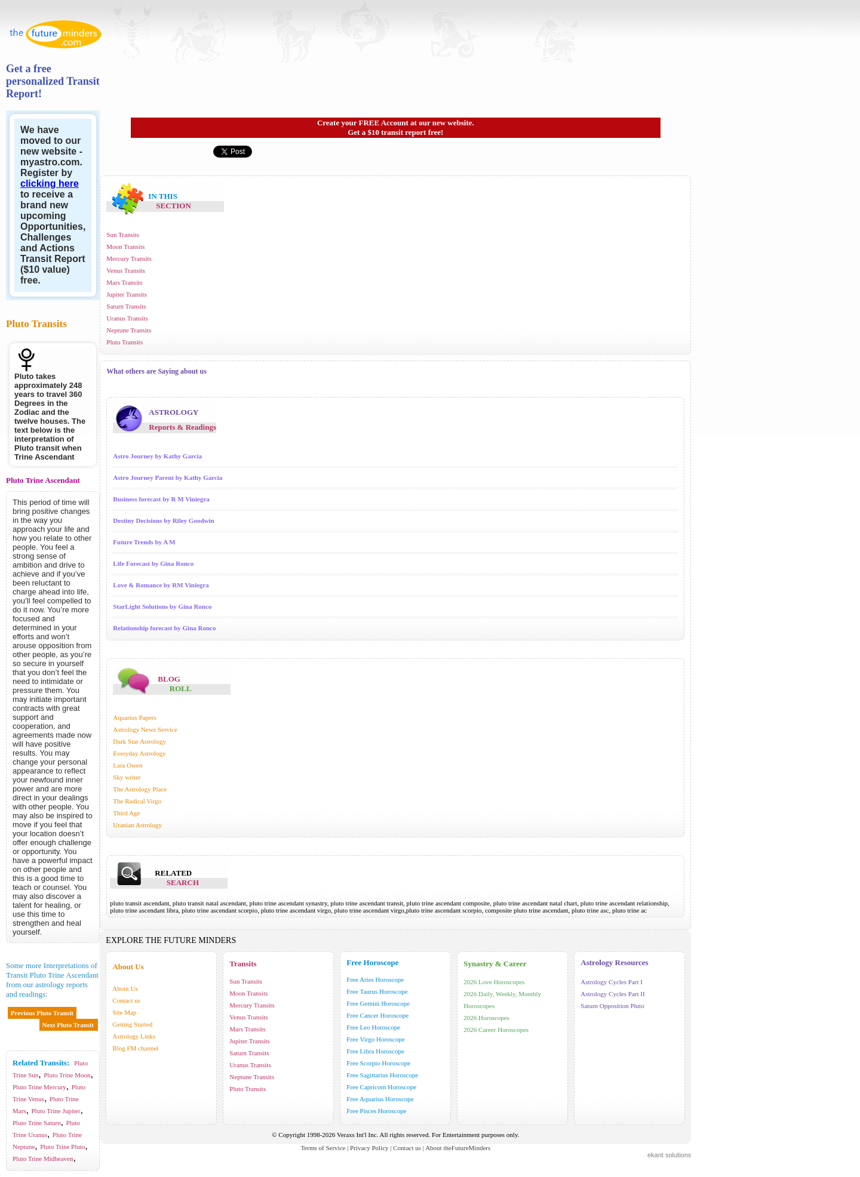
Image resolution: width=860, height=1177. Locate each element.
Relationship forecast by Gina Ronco (164, 627)
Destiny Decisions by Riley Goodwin (163, 520)
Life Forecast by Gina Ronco (153, 563)
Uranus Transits (127, 318)
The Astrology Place (140, 789)
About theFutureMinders (457, 1147)
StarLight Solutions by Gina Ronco (162, 606)
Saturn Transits (126, 306)
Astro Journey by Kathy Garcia (157, 456)
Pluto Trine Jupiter (56, 1110)
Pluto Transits (124, 342)
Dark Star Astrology (140, 741)
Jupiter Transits (126, 294)
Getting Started (132, 1024)
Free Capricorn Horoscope (381, 1086)
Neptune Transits (128, 330)
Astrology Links (133, 1036)
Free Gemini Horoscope (378, 1003)
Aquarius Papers (135, 717)
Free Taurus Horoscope (376, 991)
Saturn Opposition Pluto (612, 1005)
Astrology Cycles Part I (611, 981)
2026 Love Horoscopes (493, 981)
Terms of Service (322, 1147)
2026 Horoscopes (486, 1017)
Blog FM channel (135, 1048)
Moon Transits (125, 246)
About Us (124, 988)
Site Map (124, 1012)
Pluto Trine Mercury (39, 1086)
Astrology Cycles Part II (612, 993)
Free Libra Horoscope (375, 1051)
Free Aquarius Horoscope (379, 1098)
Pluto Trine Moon (67, 1075)
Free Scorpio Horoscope (378, 1063)
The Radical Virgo (138, 801)
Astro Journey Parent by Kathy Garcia (167, 477)
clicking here (49, 183)
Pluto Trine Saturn (37, 1122)
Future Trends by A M (144, 542)
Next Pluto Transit (69, 1024)
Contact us (126, 1000)
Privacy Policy (369, 1147)
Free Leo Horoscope (373, 1027)
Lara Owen (128, 765)
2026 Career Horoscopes (496, 1029)
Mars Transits (124, 282)
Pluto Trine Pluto (62, 1146)
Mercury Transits (128, 258)
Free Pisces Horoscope (376, 1110)
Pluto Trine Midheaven (43, 1158)
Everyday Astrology (140, 753)
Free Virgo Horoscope (375, 1039)
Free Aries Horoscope (375, 979)
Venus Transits (125, 270)
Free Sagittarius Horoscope (382, 1075)
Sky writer (127, 777)
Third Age (127, 812)
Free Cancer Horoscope (377, 1015)
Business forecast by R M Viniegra (161, 499)
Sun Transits (122, 234)
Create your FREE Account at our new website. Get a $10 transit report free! (395, 127)
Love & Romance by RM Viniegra (160, 584)
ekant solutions (669, 1154)
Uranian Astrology (138, 824)
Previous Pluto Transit (42, 1012)
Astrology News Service (146, 729)
